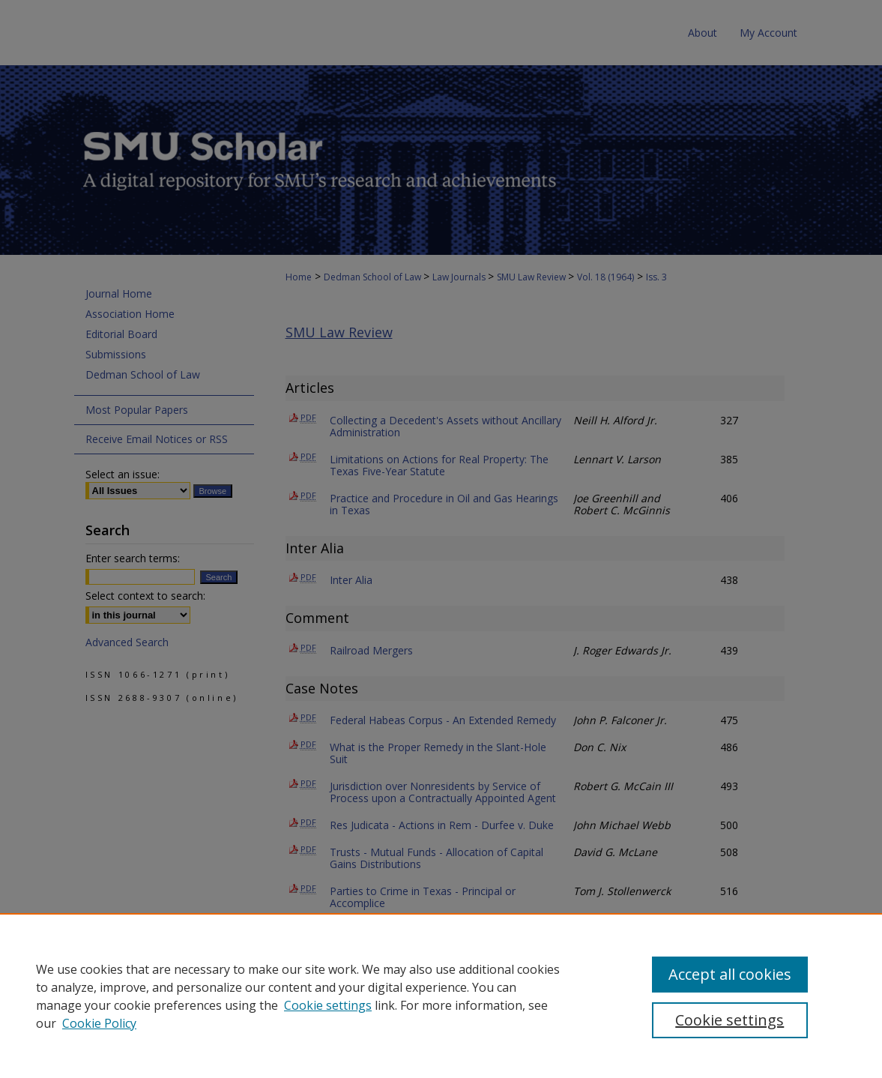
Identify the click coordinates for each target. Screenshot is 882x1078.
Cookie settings (328, 1005)
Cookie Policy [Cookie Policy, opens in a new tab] (99, 1023)
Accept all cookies (729, 974)
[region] (441, 995)
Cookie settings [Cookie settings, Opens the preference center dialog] (729, 1020)
